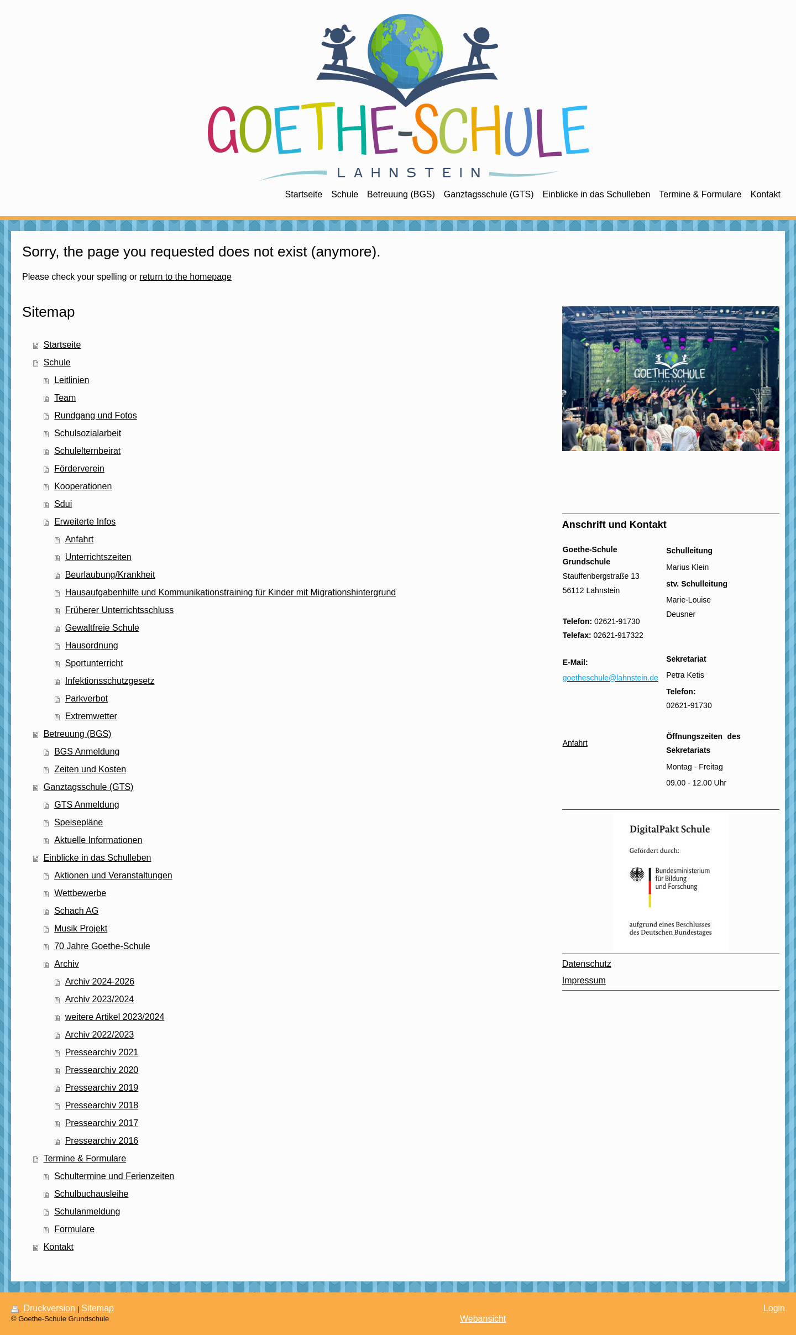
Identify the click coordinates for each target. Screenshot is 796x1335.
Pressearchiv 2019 (102, 1087)
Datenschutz (586, 963)
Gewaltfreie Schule (102, 627)
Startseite (62, 344)
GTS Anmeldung (86, 804)
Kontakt (59, 1247)
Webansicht (483, 1318)
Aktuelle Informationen (98, 840)
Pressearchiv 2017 (102, 1123)
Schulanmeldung (87, 1211)
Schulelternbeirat (87, 451)
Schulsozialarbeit (87, 433)
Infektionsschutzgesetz (110, 680)
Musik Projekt (80, 928)
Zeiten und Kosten (90, 769)
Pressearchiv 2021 (102, 1052)
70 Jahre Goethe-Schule (102, 946)
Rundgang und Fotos (95, 415)
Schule (57, 362)
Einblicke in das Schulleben (97, 857)
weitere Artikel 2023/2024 (115, 1017)
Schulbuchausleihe (91, 1193)
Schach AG (76, 910)
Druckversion (44, 1308)
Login (774, 1308)
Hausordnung (91, 645)
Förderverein (79, 468)
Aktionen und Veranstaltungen (113, 875)
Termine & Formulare (85, 1158)
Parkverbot (86, 698)
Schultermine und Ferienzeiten (114, 1176)
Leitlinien (71, 380)
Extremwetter (91, 716)
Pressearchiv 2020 (102, 1070)
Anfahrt (79, 539)
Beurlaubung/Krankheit (110, 574)
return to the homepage (186, 276)
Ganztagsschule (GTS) (89, 787)
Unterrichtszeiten (98, 557)
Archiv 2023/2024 (99, 999)
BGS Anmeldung (86, 751)
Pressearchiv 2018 (102, 1105)
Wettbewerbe (80, 893)
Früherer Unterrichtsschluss (119, 610)
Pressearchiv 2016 (102, 1140)
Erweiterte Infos (85, 521)
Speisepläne (78, 822)
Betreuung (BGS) (78, 734)
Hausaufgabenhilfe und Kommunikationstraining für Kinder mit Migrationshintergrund (230, 592)
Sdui (63, 504)
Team (65, 397)
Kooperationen (83, 486)
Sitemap (97, 1308)
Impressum (584, 980)
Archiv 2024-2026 (99, 981)
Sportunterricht (94, 663)
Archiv (66, 963)
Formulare (74, 1229)
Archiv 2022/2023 (99, 1034)
